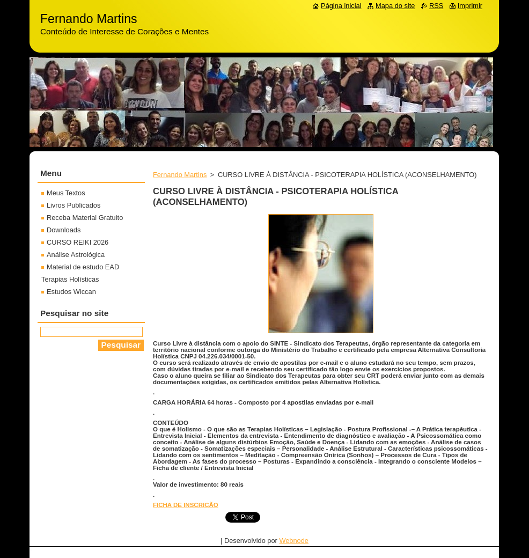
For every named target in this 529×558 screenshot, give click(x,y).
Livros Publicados (73, 205)
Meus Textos (66, 193)
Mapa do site (395, 6)
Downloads (63, 230)
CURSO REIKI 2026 (77, 242)
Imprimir (470, 6)
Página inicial (341, 6)
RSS (436, 6)
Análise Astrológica (76, 255)
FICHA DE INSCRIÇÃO (185, 505)
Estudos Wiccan (71, 292)
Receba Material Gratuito (85, 218)
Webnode (293, 541)
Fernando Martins (180, 175)
